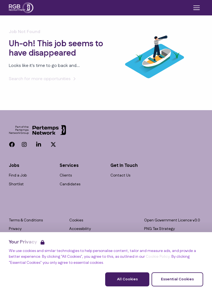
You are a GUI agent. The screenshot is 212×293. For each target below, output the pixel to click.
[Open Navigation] (196, 7)
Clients (66, 175)
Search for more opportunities (43, 79)
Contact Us (120, 175)
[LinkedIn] (39, 144)
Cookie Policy (158, 256)
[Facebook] (12, 144)
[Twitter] (53, 144)
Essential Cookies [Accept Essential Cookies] (177, 279)
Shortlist (16, 184)
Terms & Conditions (26, 220)
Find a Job (18, 175)
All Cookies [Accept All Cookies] (127, 279)
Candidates (70, 184)
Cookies (76, 220)
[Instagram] (24, 144)
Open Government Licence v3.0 (172, 220)
